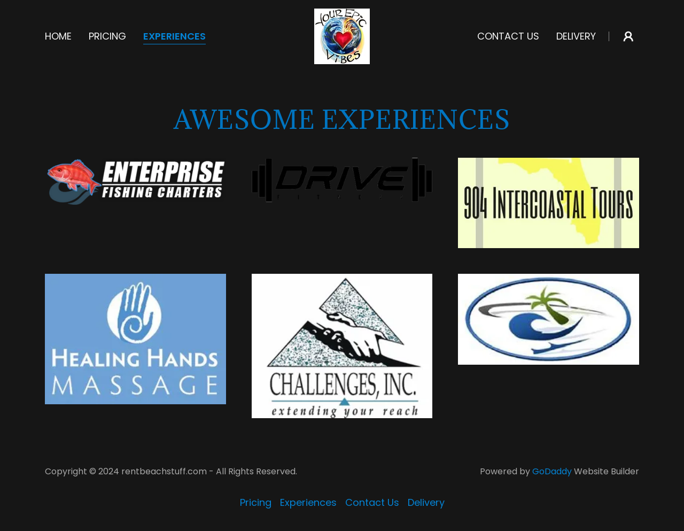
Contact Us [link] (508, 36)
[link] (342, 35)
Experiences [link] (174, 36)
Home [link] (58, 36)
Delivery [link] (576, 36)
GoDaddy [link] (552, 471)
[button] (628, 36)
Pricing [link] (107, 36)
